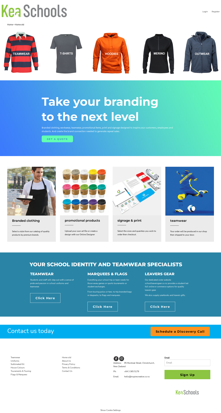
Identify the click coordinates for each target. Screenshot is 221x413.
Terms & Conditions (71, 367)
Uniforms (15, 361)
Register (216, 11)
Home (10, 24)
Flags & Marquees (19, 374)
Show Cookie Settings (110, 410)
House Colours (18, 367)
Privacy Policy (68, 364)
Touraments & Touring (21, 371)
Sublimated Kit (17, 364)
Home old (66, 357)
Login (205, 11)
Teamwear (15, 357)
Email (167, 357)
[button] (31, 191)
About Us (66, 361)
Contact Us (67, 371)
